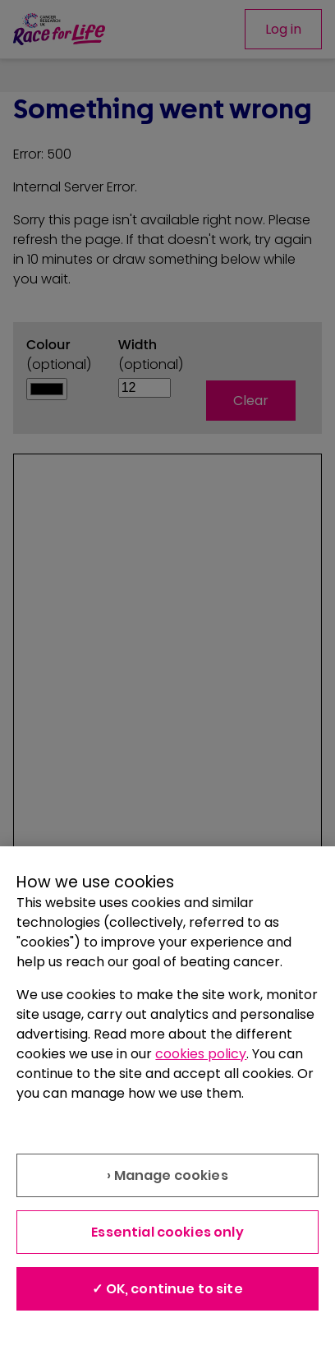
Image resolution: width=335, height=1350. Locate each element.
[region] (167, 1098)
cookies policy (200, 1053)
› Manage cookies (167, 1175)
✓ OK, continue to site (167, 1288)
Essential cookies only (167, 1232)
